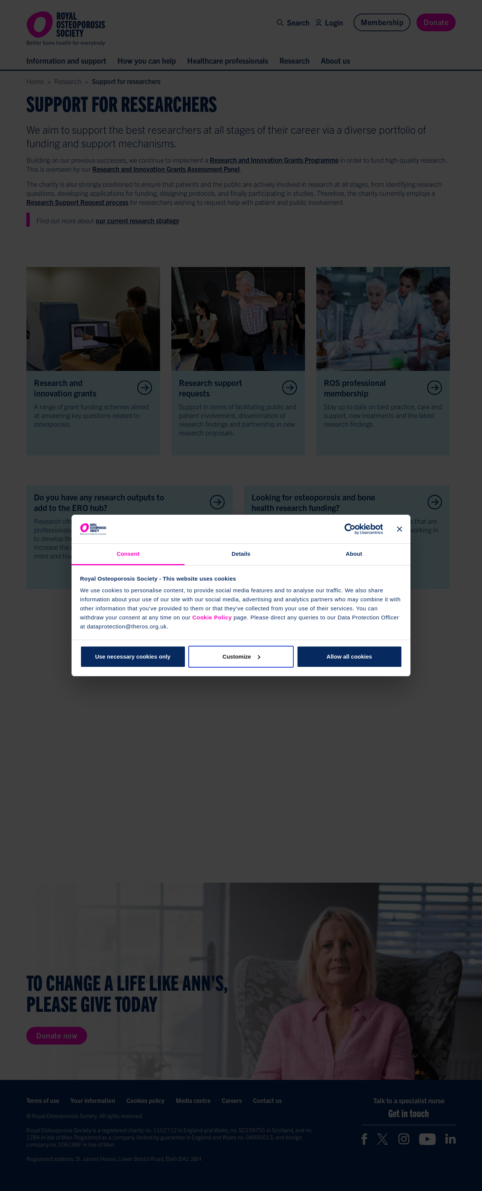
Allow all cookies (349, 656)
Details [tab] (241, 554)
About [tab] (354, 554)
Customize (241, 656)
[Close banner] (399, 529)
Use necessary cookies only (132, 656)
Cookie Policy (212, 617)
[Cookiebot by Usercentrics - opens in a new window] (350, 529)
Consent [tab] (128, 554)
